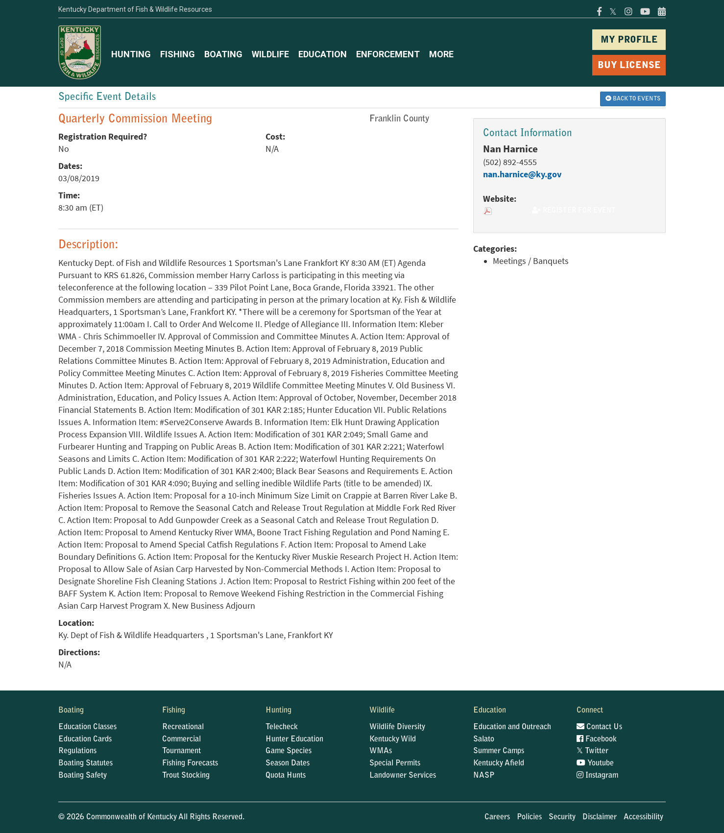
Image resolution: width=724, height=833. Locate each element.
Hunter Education (294, 739)
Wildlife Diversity (397, 727)
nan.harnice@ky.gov (522, 174)
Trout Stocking (186, 776)
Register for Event (574, 210)
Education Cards (85, 739)
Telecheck (281, 727)
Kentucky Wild (392, 739)
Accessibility (643, 817)
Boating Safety (82, 776)
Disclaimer (599, 817)
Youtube (595, 763)
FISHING (177, 54)
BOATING (223, 54)
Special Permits (394, 763)
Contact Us (599, 727)
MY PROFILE (629, 40)
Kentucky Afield (498, 763)
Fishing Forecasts (190, 763)
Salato (483, 739)
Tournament (181, 751)
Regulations (77, 751)
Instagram (597, 776)
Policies (529, 817)
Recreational (183, 727)
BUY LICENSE (629, 66)
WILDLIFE (270, 54)
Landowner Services (402, 776)
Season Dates (287, 763)
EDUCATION (322, 54)
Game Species (288, 751)
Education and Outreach (512, 727)
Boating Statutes (85, 763)
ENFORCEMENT (388, 54)
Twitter (592, 751)
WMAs (380, 751)
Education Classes (87, 727)
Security (562, 817)
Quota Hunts (285, 776)
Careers (497, 817)
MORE (441, 54)
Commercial (181, 739)
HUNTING (131, 54)
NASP (484, 776)
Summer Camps (498, 751)
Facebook (597, 739)
